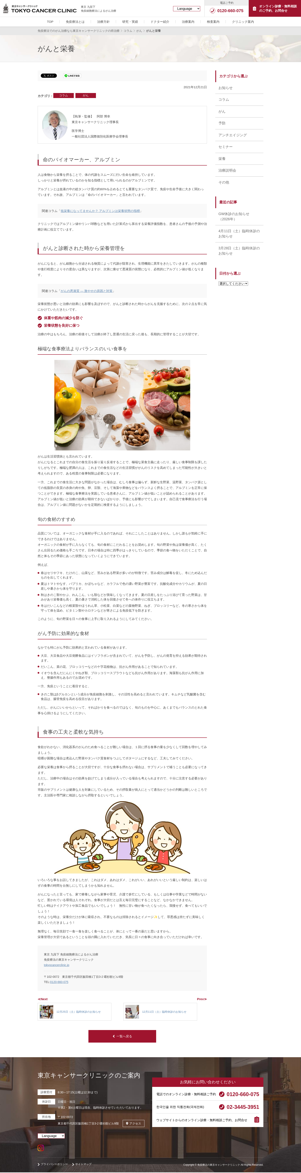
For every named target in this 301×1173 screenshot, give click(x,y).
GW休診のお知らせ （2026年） (233, 216)
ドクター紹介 (159, 21)
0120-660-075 (59, 982)
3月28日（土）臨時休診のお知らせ (239, 251)
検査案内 (213, 21)
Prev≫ (202, 999)
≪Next (43, 999)
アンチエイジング (232, 135)
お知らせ (225, 88)
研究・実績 (130, 21)
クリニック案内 (243, 21)
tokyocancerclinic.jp (56, 965)
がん (86, 95)
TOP (50, 21)
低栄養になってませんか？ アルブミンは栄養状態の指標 (100, 211)
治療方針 (103, 21)
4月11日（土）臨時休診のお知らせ (239, 233)
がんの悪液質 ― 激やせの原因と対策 (86, 291)
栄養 (222, 159)
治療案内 (188, 21)
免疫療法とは (75, 21)
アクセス (133, 1124)
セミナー (225, 147)
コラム (63, 95)
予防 (222, 123)
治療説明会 (227, 170)
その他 (223, 182)
